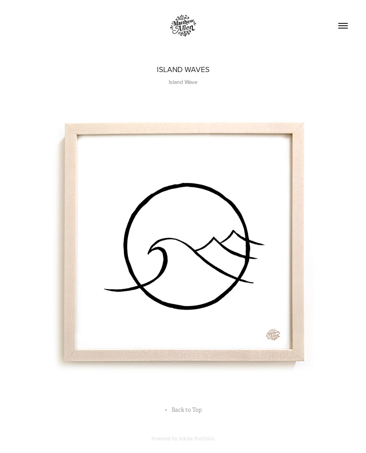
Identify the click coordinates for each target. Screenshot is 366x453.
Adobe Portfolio (197, 439)
